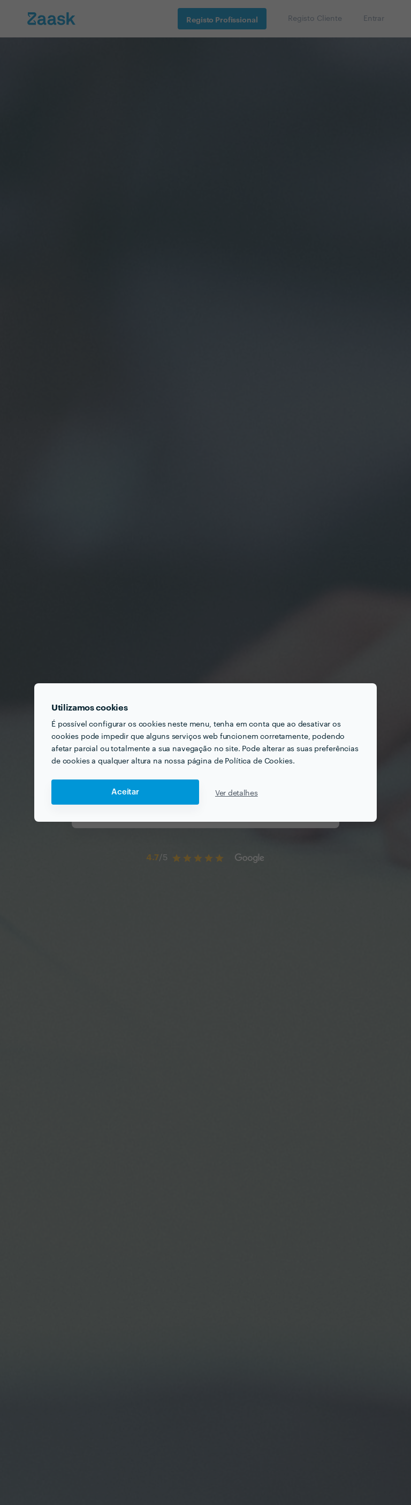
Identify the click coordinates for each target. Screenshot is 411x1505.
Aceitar (125, 792)
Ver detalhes (236, 792)
